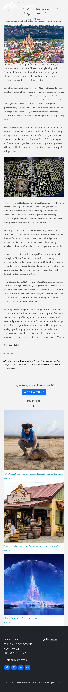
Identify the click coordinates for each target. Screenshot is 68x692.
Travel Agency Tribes (52, 683)
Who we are (12, 639)
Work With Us (34, 392)
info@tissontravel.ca (17, 659)
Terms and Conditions (18, 644)
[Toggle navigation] (65, 5)
